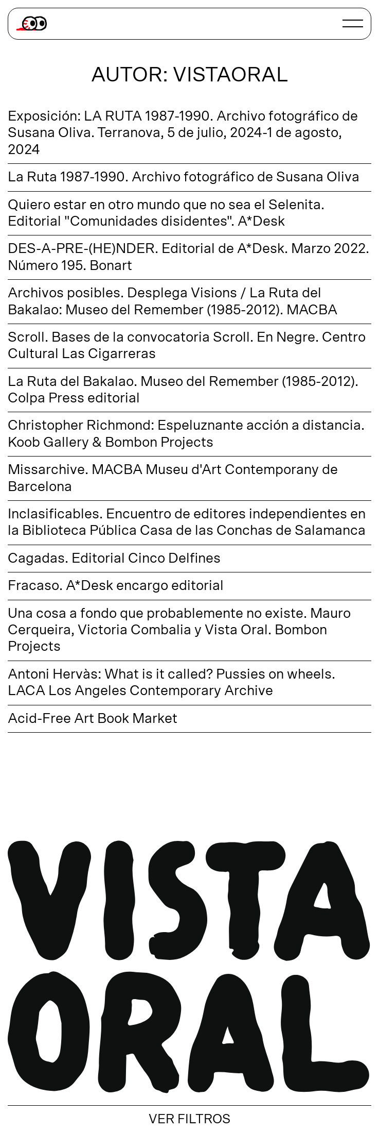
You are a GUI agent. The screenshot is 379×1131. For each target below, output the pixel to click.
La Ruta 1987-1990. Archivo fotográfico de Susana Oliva (183, 177)
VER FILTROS (189, 1119)
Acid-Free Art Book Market (92, 718)
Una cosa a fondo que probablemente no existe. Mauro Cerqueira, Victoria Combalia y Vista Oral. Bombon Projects (179, 630)
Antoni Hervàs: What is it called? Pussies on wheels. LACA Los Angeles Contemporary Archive (171, 682)
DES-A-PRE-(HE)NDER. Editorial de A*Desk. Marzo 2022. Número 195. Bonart (188, 257)
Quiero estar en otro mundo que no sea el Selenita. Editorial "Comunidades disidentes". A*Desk (166, 213)
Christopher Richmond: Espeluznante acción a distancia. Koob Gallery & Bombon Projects (186, 433)
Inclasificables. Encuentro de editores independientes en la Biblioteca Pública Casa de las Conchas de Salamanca (187, 522)
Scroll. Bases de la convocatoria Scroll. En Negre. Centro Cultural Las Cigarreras (187, 345)
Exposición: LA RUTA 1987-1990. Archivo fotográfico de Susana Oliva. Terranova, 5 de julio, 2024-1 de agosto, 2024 (183, 133)
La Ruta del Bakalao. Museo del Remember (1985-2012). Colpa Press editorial (183, 390)
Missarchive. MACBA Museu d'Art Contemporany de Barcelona (173, 478)
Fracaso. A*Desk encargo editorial (116, 586)
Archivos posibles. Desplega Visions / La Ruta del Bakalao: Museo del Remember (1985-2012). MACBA (172, 301)
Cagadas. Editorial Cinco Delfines (114, 558)
